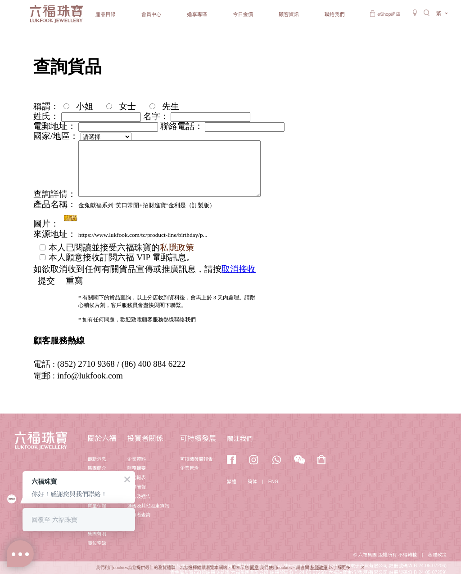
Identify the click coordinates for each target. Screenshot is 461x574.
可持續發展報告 (196, 459)
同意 (254, 567)
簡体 (252, 481)
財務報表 (136, 477)
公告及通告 (138, 496)
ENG (273, 481)
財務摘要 (136, 468)
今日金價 (243, 14)
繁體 (231, 481)
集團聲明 (96, 533)
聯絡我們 (335, 14)
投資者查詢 (138, 514)
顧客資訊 (289, 14)
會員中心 (151, 14)
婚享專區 (197, 14)
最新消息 (96, 459)
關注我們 (240, 438)
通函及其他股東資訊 (148, 505)
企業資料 (136, 459)
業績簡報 (136, 487)
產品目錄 (105, 14)
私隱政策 (437, 554)
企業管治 (189, 468)
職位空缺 (96, 543)
